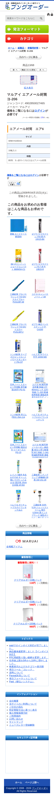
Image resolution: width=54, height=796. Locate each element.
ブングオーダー (40, 788)
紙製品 (21, 48)
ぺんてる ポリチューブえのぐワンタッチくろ (40, 417)
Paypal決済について (19, 675)
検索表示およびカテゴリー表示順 (26, 666)
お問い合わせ (16, 719)
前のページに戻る (28, 57)
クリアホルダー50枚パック (28, 602)
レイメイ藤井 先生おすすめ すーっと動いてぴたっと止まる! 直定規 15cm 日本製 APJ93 (18, 480)
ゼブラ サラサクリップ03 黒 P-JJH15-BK (40, 236)
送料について (16, 672)
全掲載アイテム (14, 546)
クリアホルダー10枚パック (28, 580)
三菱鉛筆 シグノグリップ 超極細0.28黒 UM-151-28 (40, 477)
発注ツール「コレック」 (22, 669)
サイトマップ (16, 722)
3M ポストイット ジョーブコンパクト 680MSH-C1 (18, 266)
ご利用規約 (15, 716)
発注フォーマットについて (23, 678)
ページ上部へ (32, 782)
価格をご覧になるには (18, 175)
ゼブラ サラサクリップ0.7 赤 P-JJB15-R (40, 266)
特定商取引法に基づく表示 (23, 710)
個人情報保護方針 (18, 713)
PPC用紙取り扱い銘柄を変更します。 (29, 657)
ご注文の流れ (16, 707)
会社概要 (13, 701)
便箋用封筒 (33, 48)
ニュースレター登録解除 (22, 725)
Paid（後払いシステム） (22, 681)
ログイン (52, 14)
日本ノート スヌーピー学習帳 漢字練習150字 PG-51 (18, 387)
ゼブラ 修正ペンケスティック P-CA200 (40, 327)
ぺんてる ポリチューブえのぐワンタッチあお (18, 507)
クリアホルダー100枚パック (27, 623)
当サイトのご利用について (23, 704)
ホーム (48, 14)
